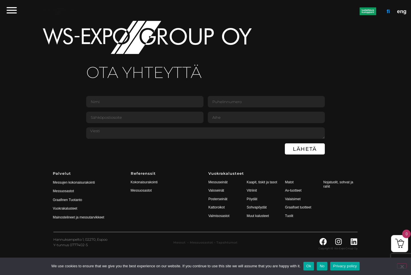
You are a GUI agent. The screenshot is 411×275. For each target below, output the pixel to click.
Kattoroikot (216, 207)
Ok (308, 266)
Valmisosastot (218, 216)
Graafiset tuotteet (298, 207)
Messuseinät (217, 182)
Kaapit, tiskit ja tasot (262, 182)
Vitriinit (252, 190)
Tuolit (289, 216)
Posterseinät (217, 199)
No (322, 266)
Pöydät (252, 199)
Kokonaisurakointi (144, 182)
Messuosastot (141, 190)
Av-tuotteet (293, 190)
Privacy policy (345, 266)
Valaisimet (293, 199)
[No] (402, 265)
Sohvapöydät (257, 207)
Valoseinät (216, 190)
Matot (289, 182)
